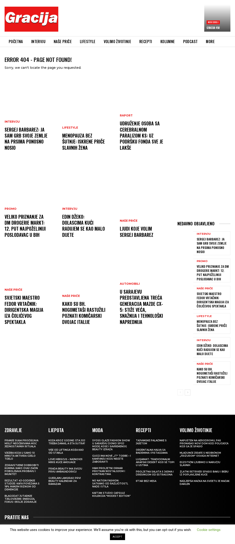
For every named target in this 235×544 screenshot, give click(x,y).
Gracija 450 (213, 28)
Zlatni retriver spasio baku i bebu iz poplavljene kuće (204, 467)
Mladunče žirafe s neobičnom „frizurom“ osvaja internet (200, 448)
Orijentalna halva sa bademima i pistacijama (152, 445)
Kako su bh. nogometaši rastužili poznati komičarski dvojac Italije (82, 318)
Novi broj (213, 22)
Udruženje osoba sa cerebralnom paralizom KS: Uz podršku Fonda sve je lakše (140, 141)
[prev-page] (180, 386)
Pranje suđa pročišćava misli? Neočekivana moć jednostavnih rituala (21, 437)
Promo (11, 215)
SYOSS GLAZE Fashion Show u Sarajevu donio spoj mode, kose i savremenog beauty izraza (111, 439)
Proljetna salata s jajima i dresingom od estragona (155, 467)
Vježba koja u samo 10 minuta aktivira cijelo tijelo (20, 449)
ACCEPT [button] (117, 536)
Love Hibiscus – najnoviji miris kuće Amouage (65, 454)
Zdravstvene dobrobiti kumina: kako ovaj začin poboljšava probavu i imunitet (22, 463)
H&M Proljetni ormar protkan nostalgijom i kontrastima (108, 464)
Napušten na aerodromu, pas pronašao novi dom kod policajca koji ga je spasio (204, 437)
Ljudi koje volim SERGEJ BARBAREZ (142, 236)
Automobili (130, 296)
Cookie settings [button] (209, 530)
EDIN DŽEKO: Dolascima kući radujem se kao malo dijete (83, 233)
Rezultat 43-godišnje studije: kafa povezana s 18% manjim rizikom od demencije (22, 479)
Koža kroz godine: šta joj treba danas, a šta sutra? (66, 436)
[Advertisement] (145, 20)
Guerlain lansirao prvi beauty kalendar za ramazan (64, 474)
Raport (126, 122)
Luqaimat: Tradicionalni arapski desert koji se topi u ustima (155, 455)
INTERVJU (12, 128)
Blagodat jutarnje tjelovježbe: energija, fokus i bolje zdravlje (20, 492)
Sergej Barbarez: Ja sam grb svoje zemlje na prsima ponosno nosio (25, 144)
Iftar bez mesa (146, 474)
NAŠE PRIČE (13, 302)
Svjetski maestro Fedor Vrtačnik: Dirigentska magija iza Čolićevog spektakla (26, 318)
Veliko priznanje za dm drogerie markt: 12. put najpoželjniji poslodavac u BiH (26, 231)
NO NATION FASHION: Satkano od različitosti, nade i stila (110, 477)
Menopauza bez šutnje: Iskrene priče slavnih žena (83, 146)
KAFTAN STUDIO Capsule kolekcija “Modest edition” (111, 488)
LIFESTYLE (70, 133)
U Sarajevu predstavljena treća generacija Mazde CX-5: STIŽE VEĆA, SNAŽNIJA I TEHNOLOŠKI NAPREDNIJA (141, 315)
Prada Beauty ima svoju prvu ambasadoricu (65, 464)
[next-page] (187, 386)
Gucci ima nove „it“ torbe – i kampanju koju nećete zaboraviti (111, 452)
